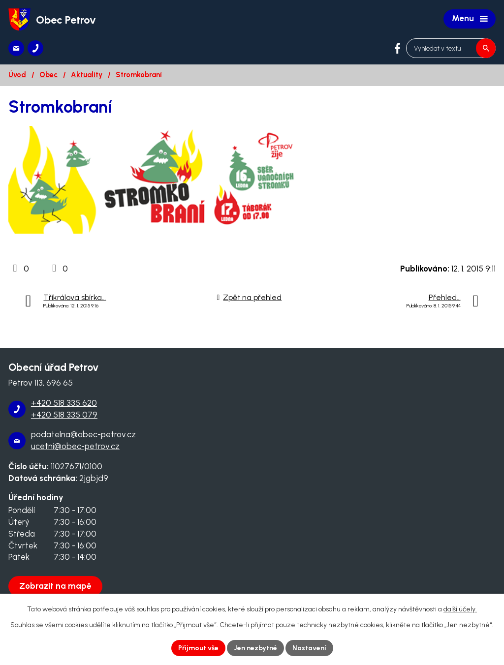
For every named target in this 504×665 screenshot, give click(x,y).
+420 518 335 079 (64, 415)
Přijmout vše (198, 648)
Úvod (17, 74)
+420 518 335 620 (64, 403)
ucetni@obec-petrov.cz (75, 446)
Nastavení (309, 648)
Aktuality (86, 74)
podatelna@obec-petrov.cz (83, 434)
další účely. (460, 609)
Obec (48, 74)
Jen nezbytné (255, 648)
